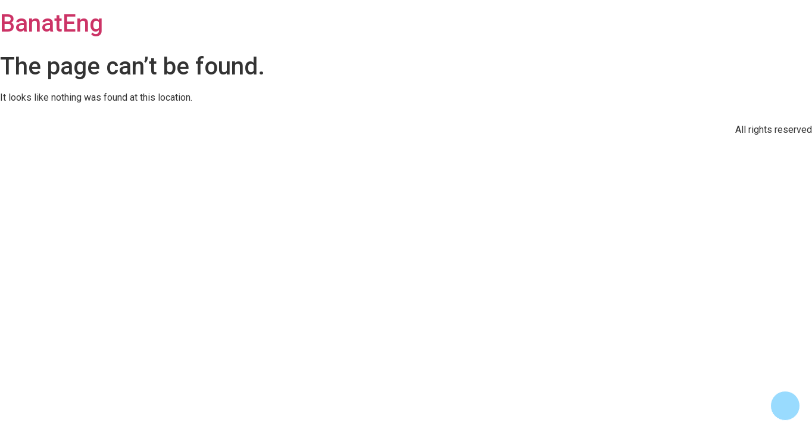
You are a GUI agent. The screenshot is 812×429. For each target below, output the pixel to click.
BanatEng (51, 24)
